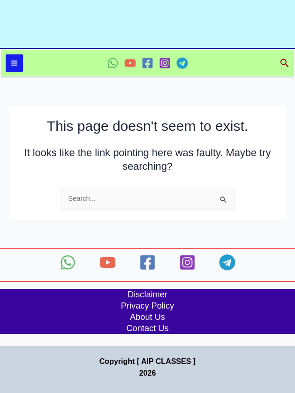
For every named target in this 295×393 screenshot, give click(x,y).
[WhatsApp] (113, 63)
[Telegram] (182, 63)
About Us (147, 317)
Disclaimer (147, 294)
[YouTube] (130, 63)
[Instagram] (165, 63)
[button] (284, 63)
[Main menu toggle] (14, 63)
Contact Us (147, 328)
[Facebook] (147, 63)
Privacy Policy (147, 305)
